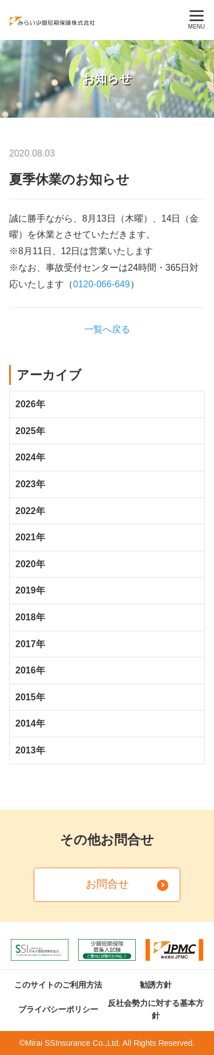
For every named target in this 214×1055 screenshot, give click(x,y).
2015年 (30, 697)
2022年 (30, 511)
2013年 (30, 750)
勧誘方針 (156, 984)
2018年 (30, 617)
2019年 (30, 590)
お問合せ (107, 884)
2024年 (30, 457)
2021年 (30, 537)
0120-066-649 (101, 284)
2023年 (30, 484)
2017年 (30, 644)
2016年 (30, 670)
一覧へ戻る (107, 329)
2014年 (30, 723)
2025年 (30, 431)
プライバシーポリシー (58, 1009)
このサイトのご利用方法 (58, 984)
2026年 (30, 404)
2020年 (30, 564)
